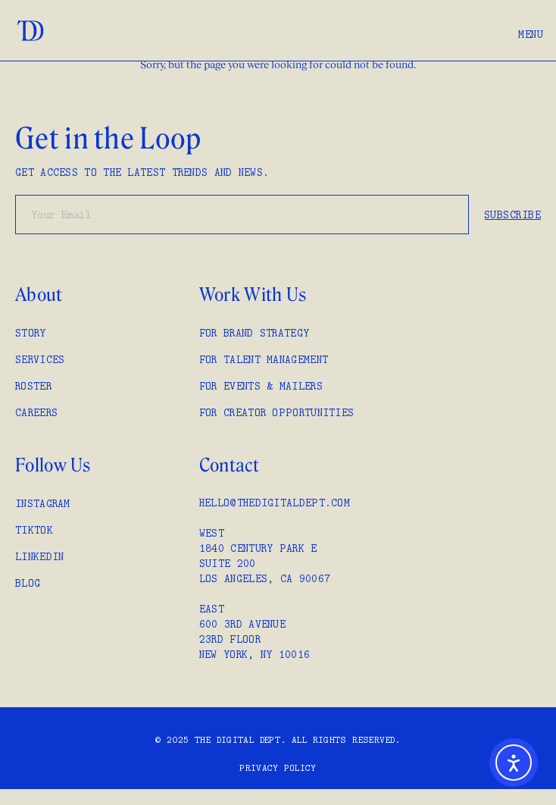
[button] (530, 30)
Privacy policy (277, 767)
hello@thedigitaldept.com (274, 502)
